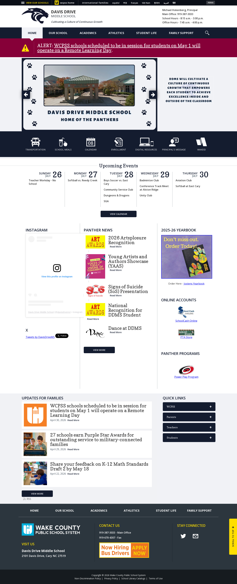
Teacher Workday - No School (42, 182)
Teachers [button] (189, 429)
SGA (106, 201)
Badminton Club (149, 180)
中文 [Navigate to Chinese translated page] (125, 3)
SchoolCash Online (186, 320)
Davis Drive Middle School (41, 312)
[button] (37, 2)
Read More (116, 246)
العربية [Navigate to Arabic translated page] (166, 3)
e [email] (195, 536)
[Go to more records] (99, 350)
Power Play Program (186, 377)
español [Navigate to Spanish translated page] (115, 3)
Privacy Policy (111, 578)
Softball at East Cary (188, 186)
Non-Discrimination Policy (88, 578)
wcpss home (67, 2)
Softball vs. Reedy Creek (82, 180)
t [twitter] (183, 536)
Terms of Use (156, 578)
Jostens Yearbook (194, 283)
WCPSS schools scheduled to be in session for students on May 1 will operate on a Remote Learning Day (118, 48)
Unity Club (146, 195)
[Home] (32, 32)
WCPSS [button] (189, 408)
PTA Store (186, 337)
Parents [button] (189, 418)
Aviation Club (184, 180)
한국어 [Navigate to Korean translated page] (157, 3)
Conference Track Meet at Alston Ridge (154, 187)
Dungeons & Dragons (116, 195)
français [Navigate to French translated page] (134, 3)
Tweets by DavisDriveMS (40, 337)
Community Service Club (118, 189)
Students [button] (189, 439)
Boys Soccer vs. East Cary (116, 182)
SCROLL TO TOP (233, 538)
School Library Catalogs (133, 578)
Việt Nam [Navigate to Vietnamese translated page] (146, 3)
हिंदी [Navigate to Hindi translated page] (174, 3)
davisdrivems (63, 312)
